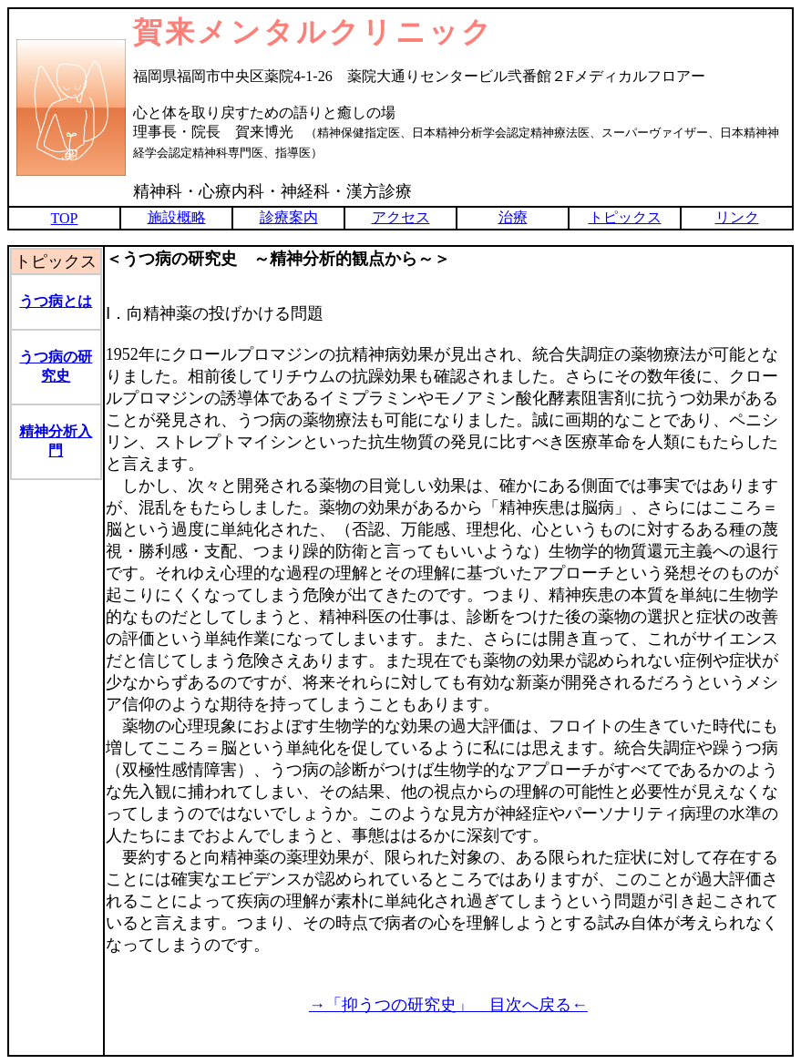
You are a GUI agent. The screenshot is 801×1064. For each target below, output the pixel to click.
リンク (737, 217)
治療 (513, 217)
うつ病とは (55, 301)
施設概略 (177, 217)
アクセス (401, 217)
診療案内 (289, 217)
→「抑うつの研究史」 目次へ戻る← (448, 1005)
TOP (64, 218)
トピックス (625, 217)
